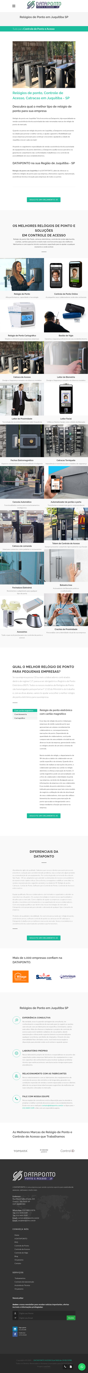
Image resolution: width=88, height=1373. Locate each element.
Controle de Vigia (21, 1253)
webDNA (46, 1366)
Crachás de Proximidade (66, 629)
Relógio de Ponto (22, 294)
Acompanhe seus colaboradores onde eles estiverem (66, 297)
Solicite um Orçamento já (44, 200)
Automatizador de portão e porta (66, 502)
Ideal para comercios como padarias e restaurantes (22, 549)
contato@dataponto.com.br (52, 1105)
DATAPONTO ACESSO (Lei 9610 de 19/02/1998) (53, 1360)
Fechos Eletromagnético (22, 460)
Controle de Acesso (22, 1249)
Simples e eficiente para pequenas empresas (22, 339)
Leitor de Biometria (66, 377)
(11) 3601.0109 (22, 1215)
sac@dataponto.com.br (27, 1220)
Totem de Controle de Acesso (66, 543)
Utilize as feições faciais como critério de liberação (66, 422)
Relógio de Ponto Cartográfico (22, 335)
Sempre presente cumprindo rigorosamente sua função (66, 547)
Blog (16, 1256)
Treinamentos (20, 1278)
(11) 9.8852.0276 (28, 1210)
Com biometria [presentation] (20, 714)
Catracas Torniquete (66, 460)
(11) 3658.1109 (22, 1213)
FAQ (16, 1242)
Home (17, 1235)
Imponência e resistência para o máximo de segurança (66, 464)
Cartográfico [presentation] (19, 718)
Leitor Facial (66, 419)
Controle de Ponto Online (66, 294)
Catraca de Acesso (22, 377)
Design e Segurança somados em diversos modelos (22, 380)
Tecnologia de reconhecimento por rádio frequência (22, 422)
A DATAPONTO (21, 1239)
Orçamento (19, 1260)
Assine (71, 1318)
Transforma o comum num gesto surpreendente (66, 505)
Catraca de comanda (22, 546)
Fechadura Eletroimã (22, 588)
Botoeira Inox (66, 585)
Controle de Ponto (22, 1246)
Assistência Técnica (22, 1285)
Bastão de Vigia (66, 335)
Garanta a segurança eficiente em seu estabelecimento (66, 339)
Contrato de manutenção (24, 1282)
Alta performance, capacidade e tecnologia (22, 297)
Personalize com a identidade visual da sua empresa (66, 632)
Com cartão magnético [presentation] (23, 710)
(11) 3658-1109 (28, 1108)
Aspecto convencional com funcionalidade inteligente (22, 464)
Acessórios (22, 632)
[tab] (25, 710)
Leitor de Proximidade (22, 419)
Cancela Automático (22, 502)
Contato (18, 1263)
